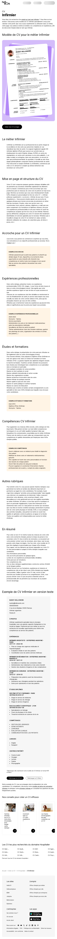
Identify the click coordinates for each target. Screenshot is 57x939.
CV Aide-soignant (5, 849)
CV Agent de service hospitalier (51, 849)
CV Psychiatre (51, 855)
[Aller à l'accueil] (6, 3)
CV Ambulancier (5, 852)
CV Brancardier (36, 852)
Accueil (4, 871)
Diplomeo (9, 903)
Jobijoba (9, 896)
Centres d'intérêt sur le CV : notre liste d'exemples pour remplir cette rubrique (7, 821)
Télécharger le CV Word (34, 778)
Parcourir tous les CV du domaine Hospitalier (15, 858)
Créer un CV (11, 871)
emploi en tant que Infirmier (30, 19)
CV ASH (35, 849)
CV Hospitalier (21, 871)
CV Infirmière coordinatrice (20, 855)
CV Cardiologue (36, 855)
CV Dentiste (20, 852)
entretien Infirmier (25, 788)
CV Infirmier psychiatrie (5, 855)
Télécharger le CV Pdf (15, 778)
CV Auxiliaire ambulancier (51, 852)
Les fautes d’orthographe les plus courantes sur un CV (45, 817)
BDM (8, 892)
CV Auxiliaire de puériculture (20, 849)
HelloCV (9, 885)
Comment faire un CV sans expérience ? (26, 817)
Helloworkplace (11, 889)
